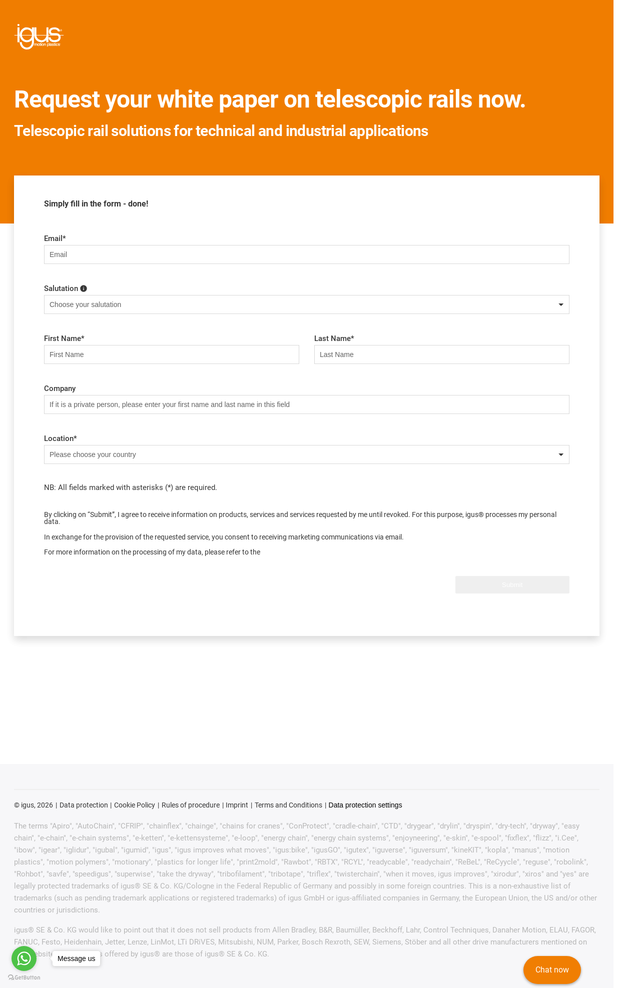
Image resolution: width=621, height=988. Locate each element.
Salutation (65, 288)
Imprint (237, 805)
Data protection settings (365, 805)
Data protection (84, 805)
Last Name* (334, 338)
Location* (60, 438)
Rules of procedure (191, 805)
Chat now (552, 970)
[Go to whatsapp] (24, 958)
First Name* (64, 338)
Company (60, 388)
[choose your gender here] (83, 288)
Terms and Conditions (288, 805)
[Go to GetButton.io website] (24, 977)
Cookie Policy (134, 805)
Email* (55, 238)
